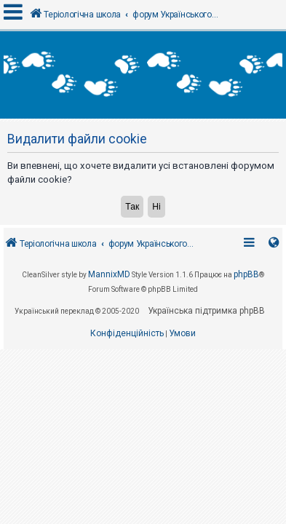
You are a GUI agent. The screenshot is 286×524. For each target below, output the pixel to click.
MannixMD (109, 332)
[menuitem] (127, 392)
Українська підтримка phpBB (206, 367)
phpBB (246, 332)
